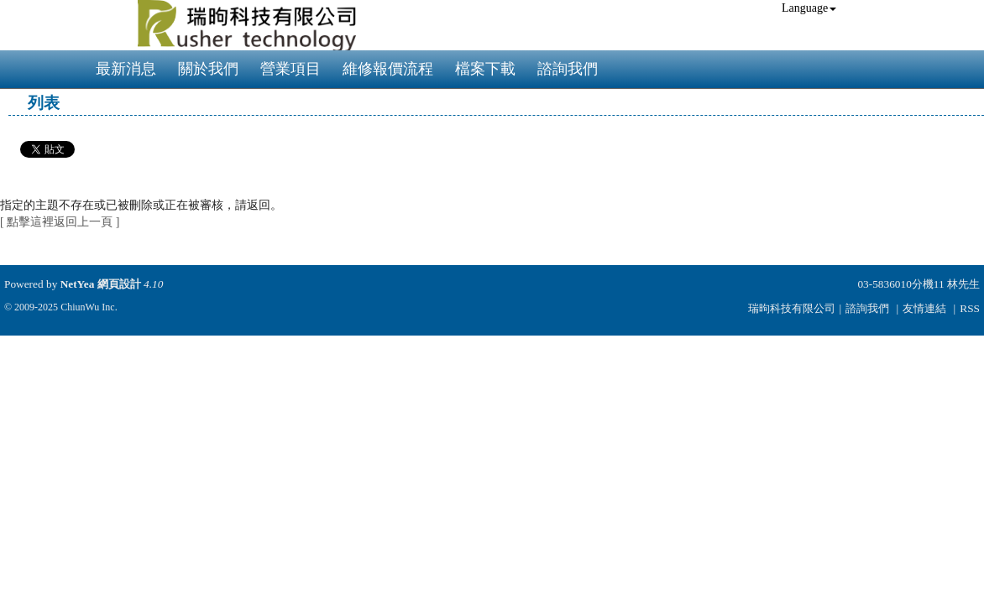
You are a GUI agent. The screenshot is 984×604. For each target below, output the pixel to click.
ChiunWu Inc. (89, 307)
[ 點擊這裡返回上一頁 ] (59, 222)
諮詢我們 (567, 68)
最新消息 (126, 68)
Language (809, 8)
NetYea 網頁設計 (100, 284)
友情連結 (924, 308)
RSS (970, 308)
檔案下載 (485, 68)
